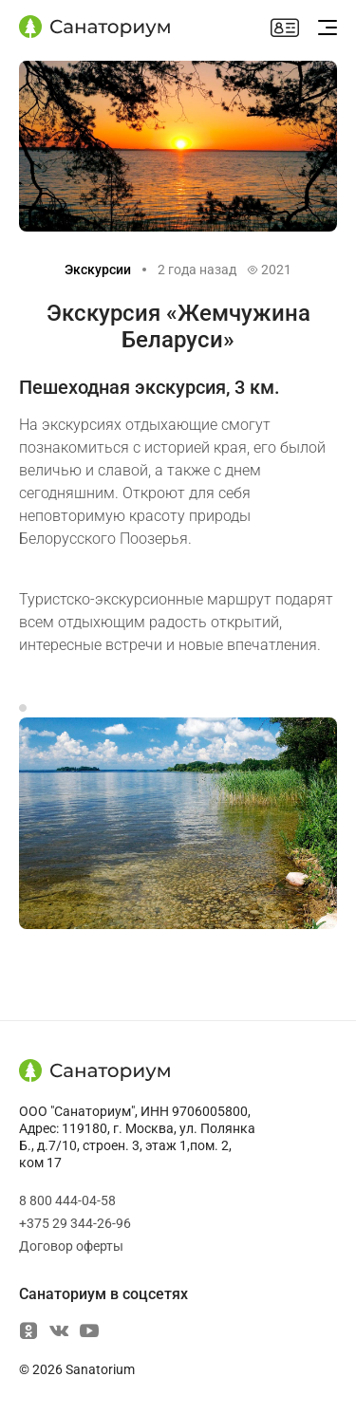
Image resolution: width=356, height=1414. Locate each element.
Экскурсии (98, 269)
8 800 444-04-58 (67, 1200)
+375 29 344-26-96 (75, 1223)
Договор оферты (71, 1246)
